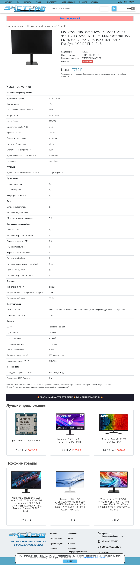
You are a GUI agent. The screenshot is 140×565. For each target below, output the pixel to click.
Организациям (68, 2)
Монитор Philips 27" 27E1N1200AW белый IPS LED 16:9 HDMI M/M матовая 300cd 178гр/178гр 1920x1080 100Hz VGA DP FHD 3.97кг (70, 504)
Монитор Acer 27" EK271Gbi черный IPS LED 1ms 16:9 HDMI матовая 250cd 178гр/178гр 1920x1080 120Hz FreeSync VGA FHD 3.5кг (114, 504)
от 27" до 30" (60, 26)
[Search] (74, 8)
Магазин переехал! (70, 18)
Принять (70, 561)
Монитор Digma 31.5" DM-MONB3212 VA (113, 440)
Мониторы (46, 26)
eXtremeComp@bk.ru (111, 547)
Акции (38, 2)
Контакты (27, 2)
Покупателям (52, 2)
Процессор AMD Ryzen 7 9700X (26, 440)
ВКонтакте (104, 552)
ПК (17, 2)
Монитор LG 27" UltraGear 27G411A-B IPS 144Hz (70, 440)
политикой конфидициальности (95, 558)
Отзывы (94, 2)
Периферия (33, 26)
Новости (83, 2)
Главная (10, 26)
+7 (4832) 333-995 (126, 2)
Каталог (8, 2)
